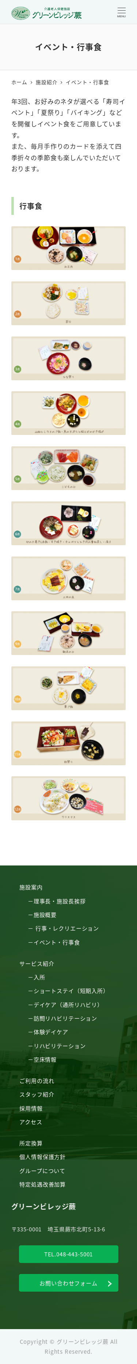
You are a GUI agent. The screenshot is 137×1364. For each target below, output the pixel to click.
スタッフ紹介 (36, 1094)
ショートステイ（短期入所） (71, 990)
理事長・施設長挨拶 (60, 901)
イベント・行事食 (57, 942)
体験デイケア (51, 1032)
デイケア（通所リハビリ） (68, 1004)
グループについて (42, 1170)
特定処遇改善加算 (42, 1184)
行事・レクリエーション (67, 928)
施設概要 (45, 914)
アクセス (30, 1122)
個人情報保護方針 (42, 1156)
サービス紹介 (36, 963)
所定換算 (30, 1143)
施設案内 (30, 887)
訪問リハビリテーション (65, 1018)
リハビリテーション (60, 1045)
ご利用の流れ (36, 1080)
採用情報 (30, 1108)
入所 (39, 977)
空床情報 (45, 1059)
